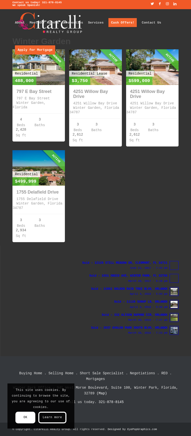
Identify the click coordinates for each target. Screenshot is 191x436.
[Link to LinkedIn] (175, 3)
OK (25, 417)
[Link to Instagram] (167, 3)
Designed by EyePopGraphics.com (132, 429)
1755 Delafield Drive (37, 192)
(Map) (101, 393)
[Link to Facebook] (159, 3)
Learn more (52, 417)
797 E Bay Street (33, 91)
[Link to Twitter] (152, 3)
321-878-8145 (52, 2)
